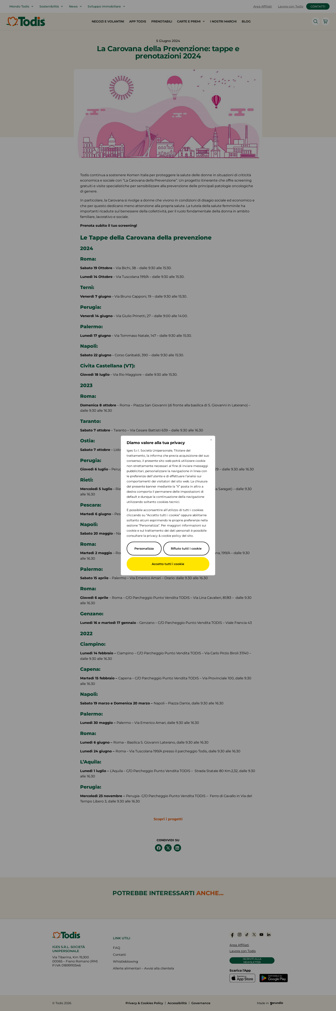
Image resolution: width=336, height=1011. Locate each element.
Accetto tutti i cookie (168, 564)
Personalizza (144, 548)
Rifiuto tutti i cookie (186, 548)
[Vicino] (211, 440)
